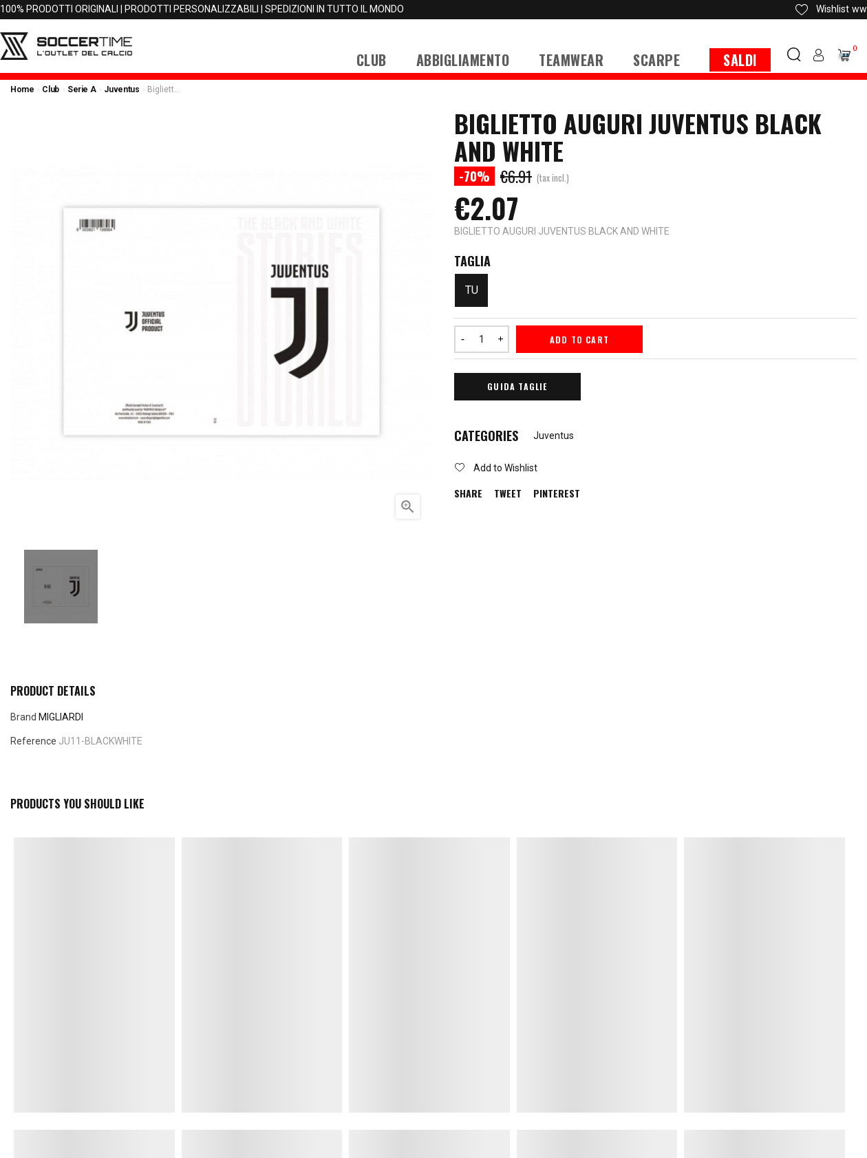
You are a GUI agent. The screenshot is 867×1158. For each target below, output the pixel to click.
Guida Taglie (517, 386)
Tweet (508, 493)
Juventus (553, 435)
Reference (33, 741)
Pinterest (556, 493)
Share (468, 493)
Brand (23, 716)
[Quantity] (481, 339)
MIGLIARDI (61, 716)
